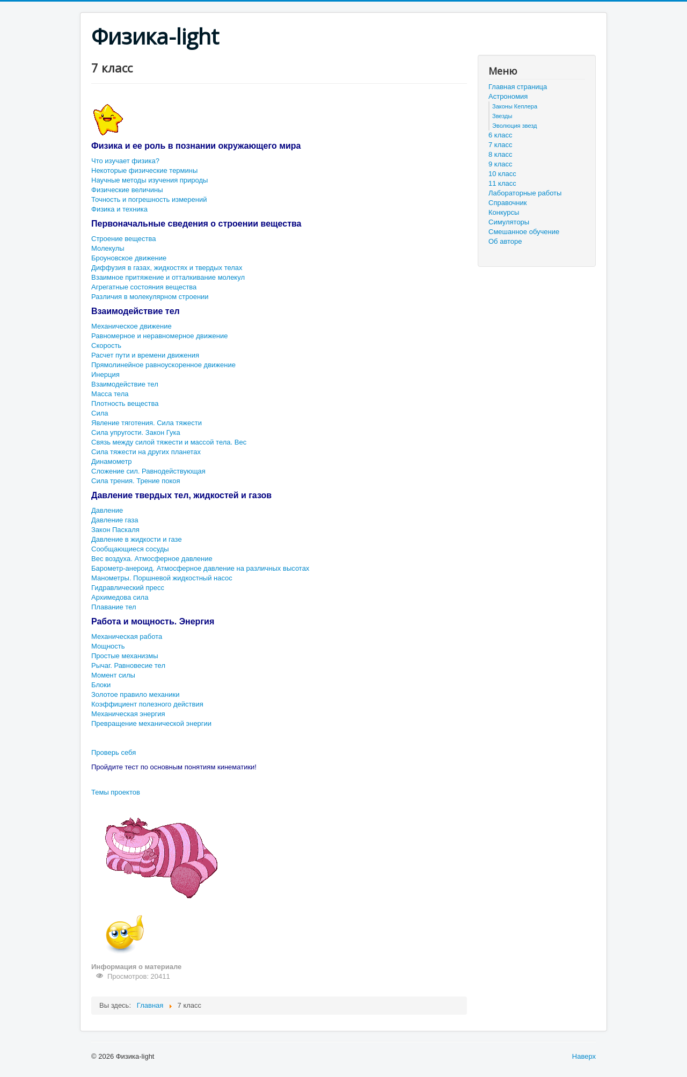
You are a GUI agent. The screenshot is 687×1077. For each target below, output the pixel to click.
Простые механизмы (124, 656)
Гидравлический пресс (127, 588)
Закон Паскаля (115, 530)
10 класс (502, 174)
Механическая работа (126, 636)
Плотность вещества (124, 403)
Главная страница (517, 87)
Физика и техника (119, 209)
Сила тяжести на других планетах (146, 452)
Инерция (105, 374)
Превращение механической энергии (151, 723)
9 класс (500, 164)
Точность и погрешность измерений (149, 199)
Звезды (502, 116)
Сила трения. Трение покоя (135, 481)
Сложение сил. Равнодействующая (148, 471)
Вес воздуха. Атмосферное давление (152, 559)
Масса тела (109, 394)
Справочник (507, 203)
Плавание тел (113, 607)
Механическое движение (131, 326)
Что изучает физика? (125, 161)
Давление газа (114, 520)
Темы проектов (115, 792)
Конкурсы (503, 212)
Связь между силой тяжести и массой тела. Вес (168, 442)
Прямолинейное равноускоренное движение (163, 365)
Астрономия (508, 96)
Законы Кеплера (514, 106)
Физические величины (127, 190)
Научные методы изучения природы (149, 180)
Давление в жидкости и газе (136, 539)
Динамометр (111, 461)
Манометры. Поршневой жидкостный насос (161, 578)
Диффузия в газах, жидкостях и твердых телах (167, 268)
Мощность (108, 646)
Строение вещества (123, 239)
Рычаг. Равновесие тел (128, 665)
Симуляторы (508, 222)
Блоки (101, 685)
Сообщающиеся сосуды (130, 549)
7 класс (500, 145)
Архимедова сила (119, 597)
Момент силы (113, 675)
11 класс (502, 183)
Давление (107, 510)
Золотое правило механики (135, 694)
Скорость (106, 345)
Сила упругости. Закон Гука (135, 432)
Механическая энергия (128, 714)
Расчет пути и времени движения (145, 355)
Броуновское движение (128, 258)
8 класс (500, 154)
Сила (99, 413)
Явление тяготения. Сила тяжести (146, 423)
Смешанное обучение (523, 232)
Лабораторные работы (524, 193)
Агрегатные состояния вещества (143, 287)
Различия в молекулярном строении (150, 297)
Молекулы (108, 248)
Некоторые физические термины (144, 170)
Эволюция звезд (514, 125)
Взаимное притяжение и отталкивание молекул (168, 277)
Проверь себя (113, 752)
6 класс (500, 135)
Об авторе (505, 241)
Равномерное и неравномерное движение (159, 336)
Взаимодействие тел (124, 384)
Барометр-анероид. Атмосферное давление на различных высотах (200, 568)
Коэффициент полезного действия (147, 704)
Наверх (584, 1056)
